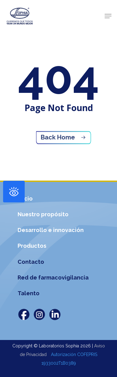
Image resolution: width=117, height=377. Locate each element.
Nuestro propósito (43, 214)
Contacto (31, 262)
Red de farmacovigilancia (53, 277)
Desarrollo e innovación (51, 230)
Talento (29, 293)
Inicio (25, 198)
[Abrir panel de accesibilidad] (14, 191)
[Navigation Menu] (108, 16)
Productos (32, 245)
